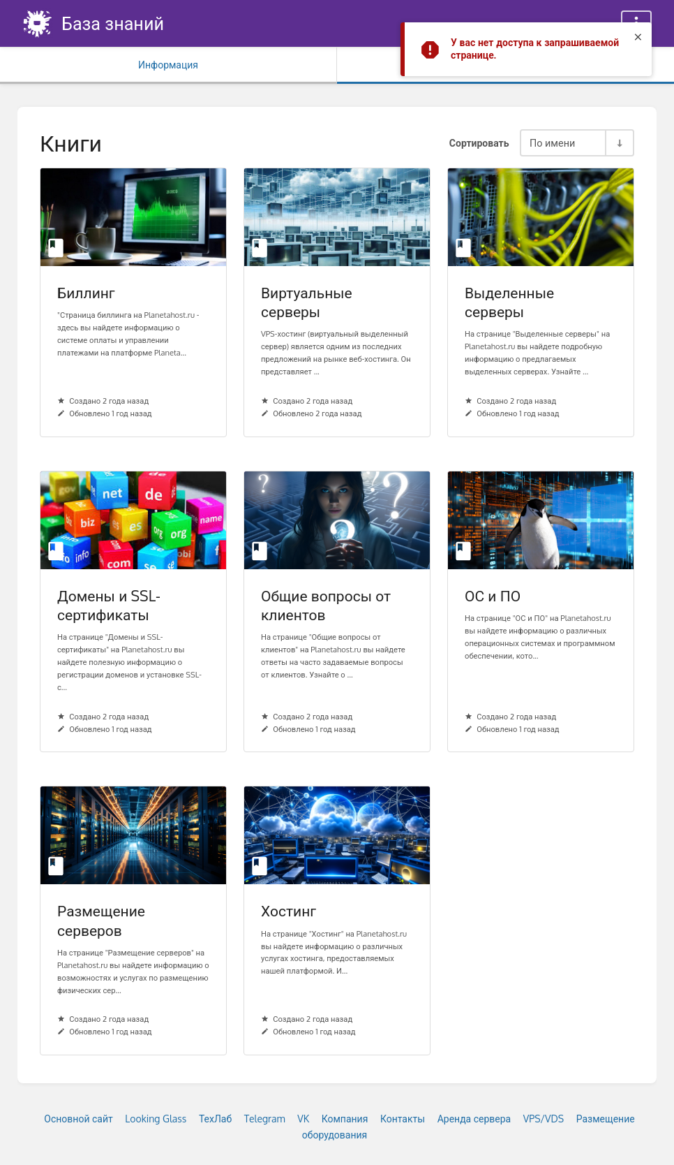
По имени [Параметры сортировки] (552, 142)
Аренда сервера (474, 1118)
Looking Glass (155, 1118)
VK (303, 1118)
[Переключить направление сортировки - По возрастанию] (619, 143)
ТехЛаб (215, 1118)
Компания (345, 1118)
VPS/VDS (543, 1118)
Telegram (264, 1118)
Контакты (402, 1118)
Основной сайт (78, 1118)
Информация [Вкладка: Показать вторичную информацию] (168, 65)
